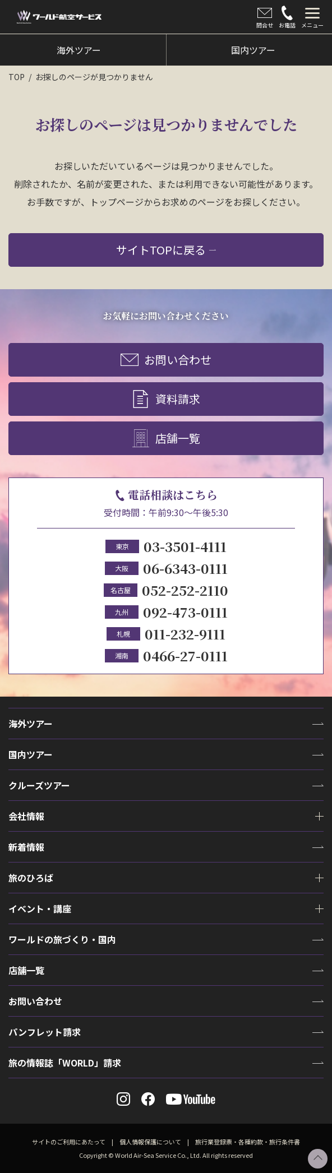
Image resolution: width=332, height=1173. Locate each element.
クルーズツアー (39, 785)
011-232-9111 (185, 633)
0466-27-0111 (185, 655)
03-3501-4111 (185, 546)
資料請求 (166, 399)
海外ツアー (30, 723)
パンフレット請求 (44, 1031)
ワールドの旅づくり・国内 (62, 939)
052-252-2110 (185, 590)
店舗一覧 (166, 438)
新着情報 (26, 847)
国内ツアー (30, 754)
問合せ (264, 17)
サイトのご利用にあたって (68, 1141)
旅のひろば (30, 877)
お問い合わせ (166, 360)
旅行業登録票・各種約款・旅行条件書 (247, 1141)
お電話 (287, 17)
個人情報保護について (150, 1141)
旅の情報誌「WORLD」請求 (64, 1062)
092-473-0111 (185, 612)
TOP (16, 76)
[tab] (312, 17)
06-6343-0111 (185, 568)
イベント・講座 (39, 908)
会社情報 (26, 816)
